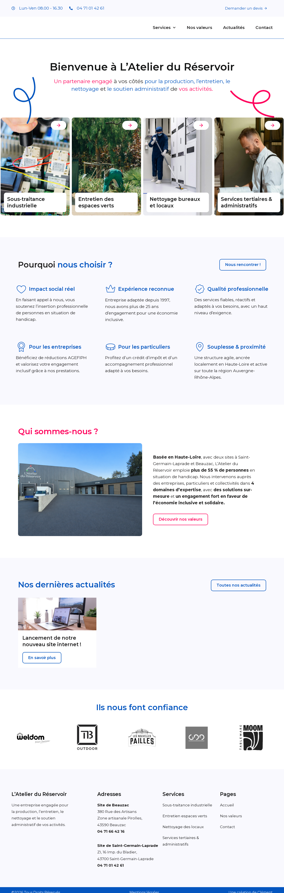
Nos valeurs (199, 27)
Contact (264, 27)
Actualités (234, 27)
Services (164, 27)
